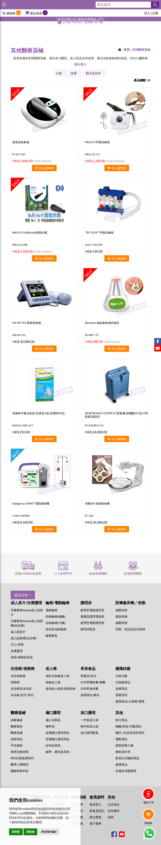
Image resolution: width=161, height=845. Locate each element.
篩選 (74, 73)
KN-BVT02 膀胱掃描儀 (26, 322)
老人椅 (51, 668)
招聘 (111, 817)
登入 (147, 13)
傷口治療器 (53, 720)
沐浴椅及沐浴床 (21, 688)
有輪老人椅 (53, 682)
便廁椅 (15, 682)
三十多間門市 (63, 573)
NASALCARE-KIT (22, 425)
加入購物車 (46, 168)
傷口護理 (53, 712)
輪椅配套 (52, 635)
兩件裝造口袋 (89, 726)
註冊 (155, 13)
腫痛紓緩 (122, 668)
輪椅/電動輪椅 (57, 602)
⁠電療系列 (121, 695)
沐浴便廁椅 (18, 676)
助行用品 (121, 720)
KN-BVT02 (18, 335)
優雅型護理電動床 (92, 616)
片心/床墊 (17, 644)
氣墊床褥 (121, 616)
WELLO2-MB (19, 244)
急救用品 (17, 739)
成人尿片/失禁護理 (26, 602)
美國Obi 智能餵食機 (97, 503)
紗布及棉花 (53, 745)
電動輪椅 (52, 610)
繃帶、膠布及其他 (57, 751)
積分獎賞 (95, 817)
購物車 (11, 13)
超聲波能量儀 (20, 142)
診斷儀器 (17, 720)
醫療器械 (18, 712)
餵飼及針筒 (122, 751)
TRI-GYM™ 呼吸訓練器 (99, 232)
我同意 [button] (16, 831)
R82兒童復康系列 (22, 758)
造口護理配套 (89, 732)
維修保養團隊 (98, 573)
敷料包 (50, 726)
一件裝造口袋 (89, 720)
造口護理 (87, 712)
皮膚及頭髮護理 (125, 770)
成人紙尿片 (18, 631)
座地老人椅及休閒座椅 (60, 688)
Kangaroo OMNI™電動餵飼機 (30, 503)
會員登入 (95, 804)
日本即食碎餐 (89, 688)
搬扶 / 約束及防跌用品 (130, 732)
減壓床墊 (121, 623)
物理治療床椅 (20, 751)
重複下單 (148, 802)
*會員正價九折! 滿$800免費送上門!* (80, 19)
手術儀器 (17, 745)
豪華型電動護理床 (92, 610)
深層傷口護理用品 (57, 739)
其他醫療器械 (141, 49)
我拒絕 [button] (30, 831)
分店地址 (114, 804)
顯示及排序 (93, 73)
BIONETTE (91, 335)
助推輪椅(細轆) (55, 616)
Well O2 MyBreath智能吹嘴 (29, 232)
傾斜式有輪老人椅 (57, 676)
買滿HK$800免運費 (28, 573)
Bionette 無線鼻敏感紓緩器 (102, 322)
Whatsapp (149, 833)
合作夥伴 (114, 810)
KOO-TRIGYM (94, 244)
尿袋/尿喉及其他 (22, 657)
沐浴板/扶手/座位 (22, 695)
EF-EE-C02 (18, 154)
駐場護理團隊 (133, 573)
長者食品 (87, 668)
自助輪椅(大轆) (55, 623)
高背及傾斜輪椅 (56, 629)
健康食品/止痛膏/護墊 (130, 701)
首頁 (127, 49)
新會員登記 (96, 810)
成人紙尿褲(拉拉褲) (23, 638)
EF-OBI (89, 515)
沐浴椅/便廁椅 (23, 668)
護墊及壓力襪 (124, 745)
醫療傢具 (17, 726)
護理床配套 (87, 629)
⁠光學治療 (121, 676)
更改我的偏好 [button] (49, 831)
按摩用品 (121, 688)
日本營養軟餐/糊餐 (93, 682)
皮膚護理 (17, 651)
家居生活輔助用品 (127, 758)
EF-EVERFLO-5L (94, 425)
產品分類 (21, 595)
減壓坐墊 (121, 610)
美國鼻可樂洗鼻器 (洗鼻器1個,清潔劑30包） (39, 413)
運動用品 (121, 739)
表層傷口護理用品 (57, 732)
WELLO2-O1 (92, 154)
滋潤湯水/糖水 (90, 695)
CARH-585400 (21, 515)
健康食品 (121, 764)
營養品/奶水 (88, 676)
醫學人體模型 (20, 764)
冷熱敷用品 (122, 682)
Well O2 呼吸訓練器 (97, 142)
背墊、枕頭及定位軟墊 (130, 629)
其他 (119, 712)
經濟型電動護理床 (92, 623)
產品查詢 (36, 13)
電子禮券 (95, 823)
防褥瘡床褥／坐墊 (130, 602)
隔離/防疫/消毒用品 (128, 726)
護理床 (86, 602)
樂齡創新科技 (20, 770)
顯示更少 (80, 64)
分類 (59, 73)
